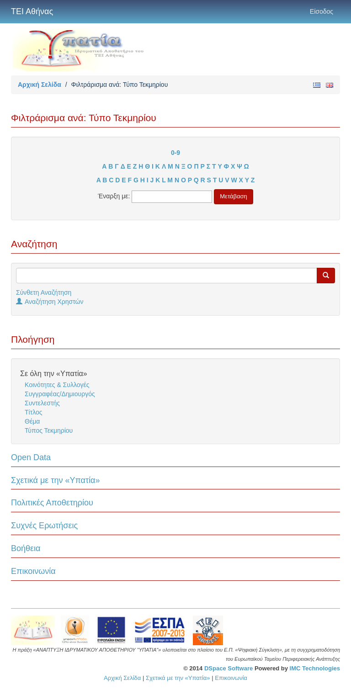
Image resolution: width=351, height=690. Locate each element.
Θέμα (32, 421)
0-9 (175, 152)
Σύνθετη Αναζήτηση (43, 292)
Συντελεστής (42, 403)
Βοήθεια (25, 548)
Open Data (31, 457)
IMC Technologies (315, 668)
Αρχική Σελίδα (39, 84)
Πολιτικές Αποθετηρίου (52, 502)
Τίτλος (34, 412)
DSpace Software (228, 668)
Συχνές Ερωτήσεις (44, 525)
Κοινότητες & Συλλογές (57, 384)
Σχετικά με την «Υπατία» (55, 480)
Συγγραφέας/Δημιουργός (60, 394)
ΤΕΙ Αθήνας (32, 11)
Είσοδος (321, 11)
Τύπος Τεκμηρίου (49, 430)
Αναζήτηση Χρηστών (50, 301)
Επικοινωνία (33, 571)
